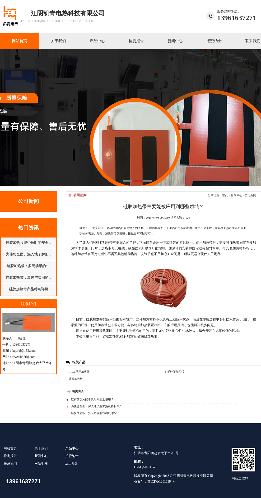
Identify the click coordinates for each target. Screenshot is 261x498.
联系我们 (10, 463)
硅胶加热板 (76, 378)
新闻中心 (175, 41)
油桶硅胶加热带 (174, 371)
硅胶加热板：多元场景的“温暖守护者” (95, 413)
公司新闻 (250, 195)
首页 (225, 195)
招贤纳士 (214, 41)
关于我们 (58, 41)
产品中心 (97, 41)
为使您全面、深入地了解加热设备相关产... (97, 406)
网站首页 (19, 41)
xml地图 (71, 463)
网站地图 (41, 463)
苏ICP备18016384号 (161, 481)
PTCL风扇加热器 (79, 371)
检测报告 (136, 41)
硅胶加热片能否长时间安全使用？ (92, 399)
